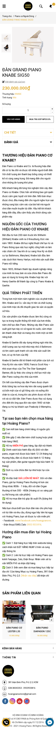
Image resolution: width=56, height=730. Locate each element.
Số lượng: (6, 104)
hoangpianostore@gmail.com (22, 694)
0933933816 (29, 688)
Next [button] (51, 620)
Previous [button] (4, 620)
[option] (28, 39)
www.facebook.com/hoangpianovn (33, 520)
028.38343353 (15, 688)
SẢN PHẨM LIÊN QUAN (21, 593)
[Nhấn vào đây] (29, 575)
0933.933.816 (34, 524)
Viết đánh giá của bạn (15, 82)
